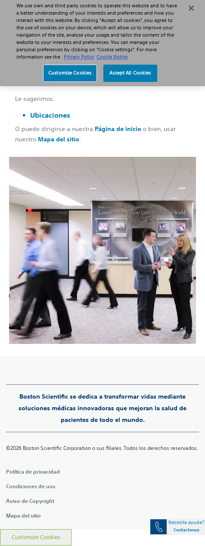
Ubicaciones (50, 115)
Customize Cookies (36, 537)
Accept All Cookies (130, 67)
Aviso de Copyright (30, 500)
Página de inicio (118, 129)
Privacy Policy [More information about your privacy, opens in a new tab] (79, 52)
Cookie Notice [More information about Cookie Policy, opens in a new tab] (111, 52)
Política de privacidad (33, 471)
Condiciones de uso (31, 486)
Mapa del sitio (58, 139)
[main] (102, 278)
